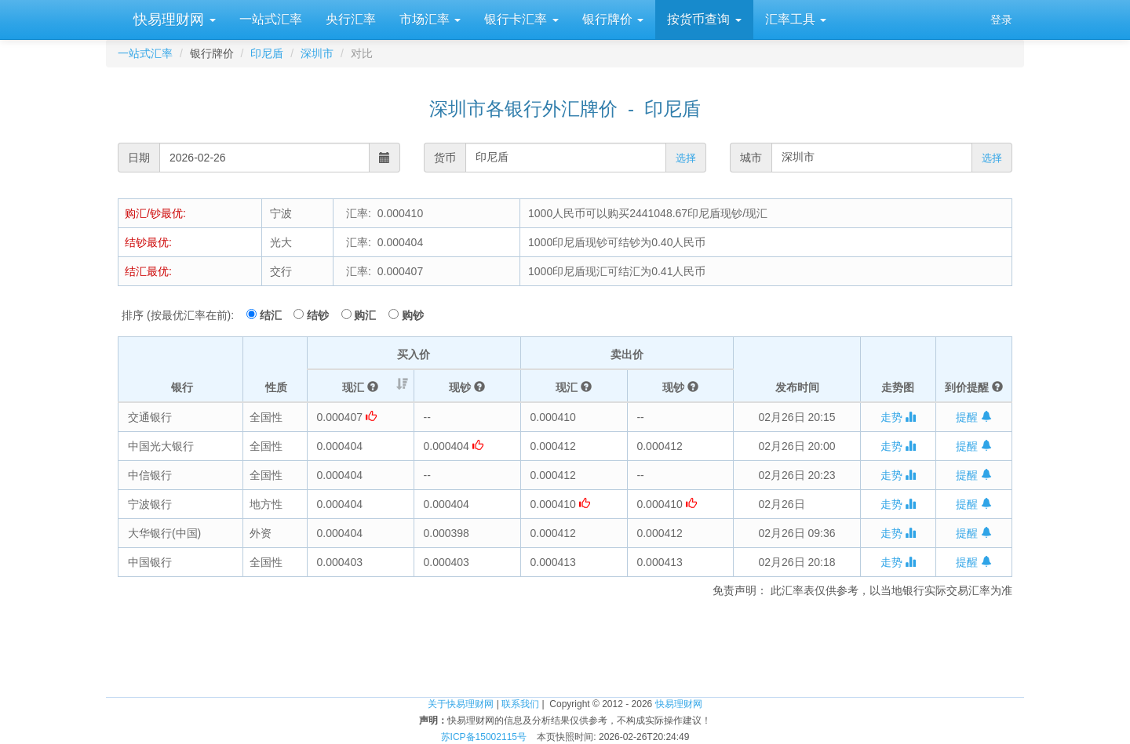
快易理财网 (172, 19)
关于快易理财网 (461, 704)
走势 (898, 417)
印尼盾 (266, 53)
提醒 (974, 417)
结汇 (275, 315)
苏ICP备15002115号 (484, 736)
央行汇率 (351, 19)
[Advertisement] (565, 645)
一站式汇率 (270, 19)
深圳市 (317, 53)
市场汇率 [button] (430, 19)
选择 (686, 158)
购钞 (413, 315)
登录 (1001, 19)
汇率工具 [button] (795, 19)
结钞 (322, 315)
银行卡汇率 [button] (521, 19)
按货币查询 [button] (704, 19)
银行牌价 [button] (612, 19)
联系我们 (520, 704)
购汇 (369, 315)
